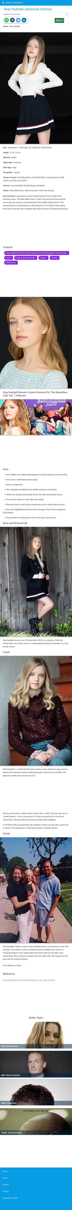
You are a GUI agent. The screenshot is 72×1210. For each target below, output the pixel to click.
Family (54, 257)
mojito (41, 499)
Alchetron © (10, 1198)
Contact (6, 1191)
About (5, 1171)
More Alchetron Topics (12, 965)
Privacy (5, 1184)
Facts (9, 257)
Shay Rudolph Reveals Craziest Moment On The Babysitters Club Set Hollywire (36, 253)
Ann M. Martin (47, 205)
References (11, 262)
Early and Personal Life (25, 257)
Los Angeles (49, 640)
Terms (5, 1178)
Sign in (59, 20)
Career (43, 257)
